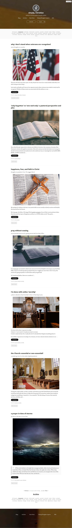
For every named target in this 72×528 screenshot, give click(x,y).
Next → (47, 490)
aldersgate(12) (18, 33)
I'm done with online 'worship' (23, 292)
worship (22, 281)
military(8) (40, 33)
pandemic (18, 480)
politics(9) (31, 33)
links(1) (59, 34)
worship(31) (58, 32)
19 (41, 490)
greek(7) (49, 33)
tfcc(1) (46, 34)
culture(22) (14, 33)
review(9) (35, 33)
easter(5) (53, 33)
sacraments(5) (58, 33)
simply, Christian (37, 519)
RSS (53, 18)
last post (16, 269)
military (20, 95)
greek (16, 158)
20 (43, 490)
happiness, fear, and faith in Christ (25, 169)
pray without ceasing (19, 230)
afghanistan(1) (50, 34)
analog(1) (55, 34)
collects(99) (26, 32)
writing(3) (24, 34)
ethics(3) (28, 34)
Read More (14, 92)
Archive (25, 18)
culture (16, 95)
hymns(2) (32, 34)
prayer (16, 281)
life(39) (53, 32)
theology (69, 1)
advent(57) (46, 32)
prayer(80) (37, 32)
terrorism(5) (14, 34)
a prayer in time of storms (21, 413)
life (18, 95)
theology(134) (20, 32)
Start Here (32, 18)
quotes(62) (42, 32)
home (36, 35)
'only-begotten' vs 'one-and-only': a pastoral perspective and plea (36, 106)
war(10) (27, 33)
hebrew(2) (42, 34)
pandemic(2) (37, 34)
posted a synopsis (36, 212)
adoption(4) (20, 34)
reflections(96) (31, 32)
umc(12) (23, 33)
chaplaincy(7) (45, 33)
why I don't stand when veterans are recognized (31, 44)
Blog (19, 18)
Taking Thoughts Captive (43, 18)
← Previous (26, 490)
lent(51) (50, 32)
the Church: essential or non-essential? (27, 353)
